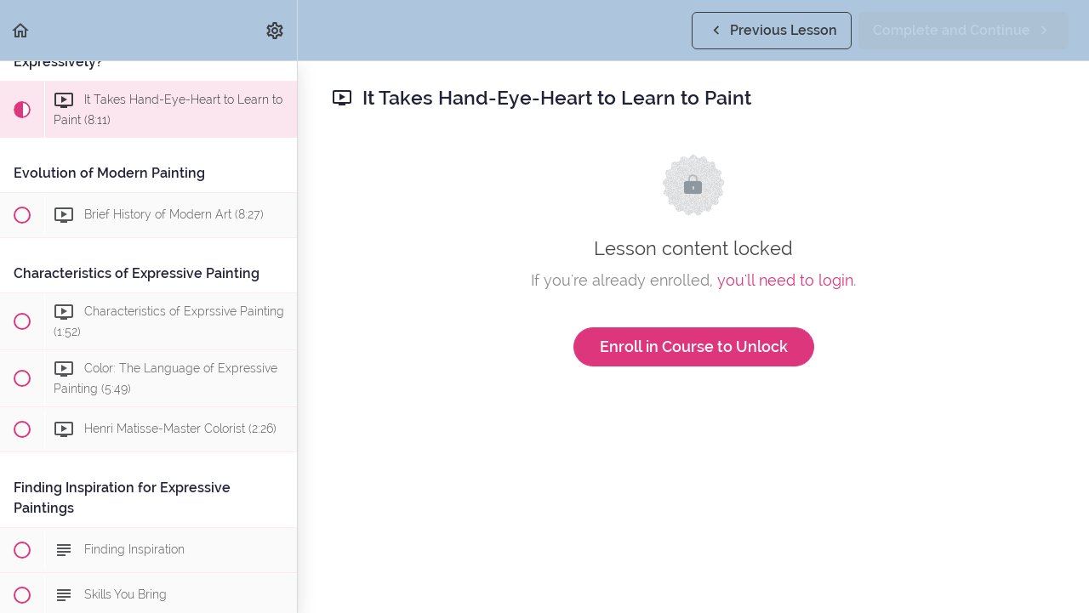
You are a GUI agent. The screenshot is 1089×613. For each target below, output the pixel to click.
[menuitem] (275, 30)
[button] (21, 30)
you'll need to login (785, 280)
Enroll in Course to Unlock (694, 346)
